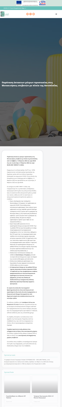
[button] (56, 14)
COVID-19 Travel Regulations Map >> (15, 8)
